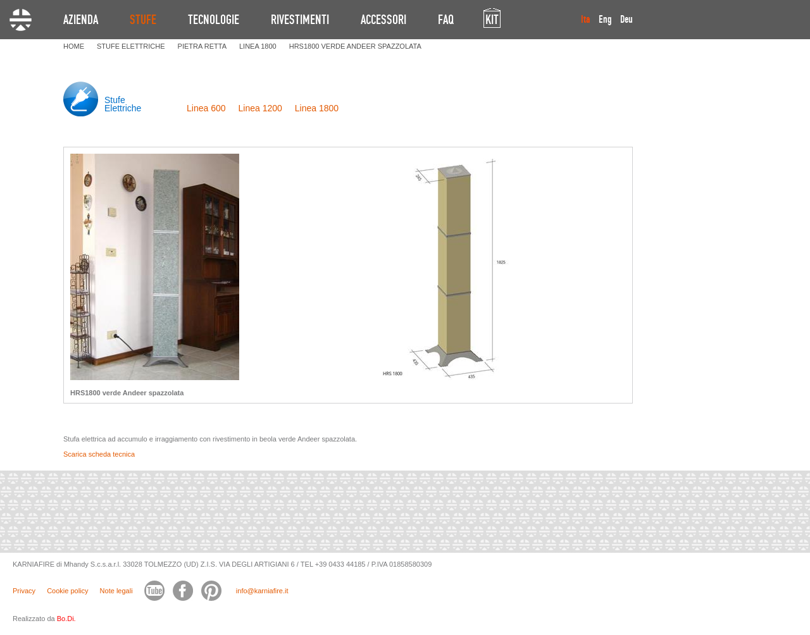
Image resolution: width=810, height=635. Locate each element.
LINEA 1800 (258, 46)
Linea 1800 (317, 108)
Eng (605, 19)
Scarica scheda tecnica (99, 454)
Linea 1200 (260, 108)
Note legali (116, 591)
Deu (626, 19)
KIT (492, 20)
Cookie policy (67, 591)
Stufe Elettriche (122, 104)
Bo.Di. (66, 618)
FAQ (446, 20)
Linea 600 (206, 108)
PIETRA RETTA (202, 46)
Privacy (24, 591)
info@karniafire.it (262, 591)
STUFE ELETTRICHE (131, 46)
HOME (73, 46)
